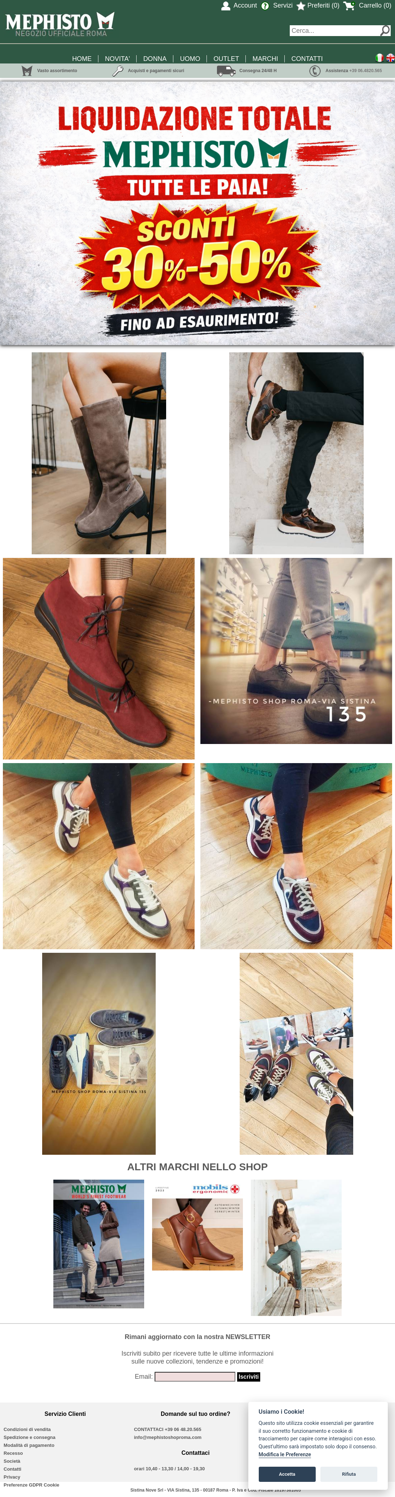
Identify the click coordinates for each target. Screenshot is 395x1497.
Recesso (13, 1453)
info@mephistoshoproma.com (167, 1437)
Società (12, 1461)
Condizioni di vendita (27, 1429)
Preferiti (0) (317, 5)
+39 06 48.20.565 (183, 1429)
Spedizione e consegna (30, 1437)
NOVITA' (117, 58)
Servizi (277, 5)
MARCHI (265, 58)
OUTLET (226, 58)
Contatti (12, 1469)
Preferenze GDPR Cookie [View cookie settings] (31, 1485)
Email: (144, 1376)
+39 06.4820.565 (365, 70)
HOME (82, 58)
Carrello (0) (367, 5)
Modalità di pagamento (29, 1445)
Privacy (12, 1477)
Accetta (287, 1474)
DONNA (155, 58)
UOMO (190, 58)
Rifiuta (349, 1474)
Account (239, 5)
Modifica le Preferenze (285, 1455)
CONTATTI (307, 58)
